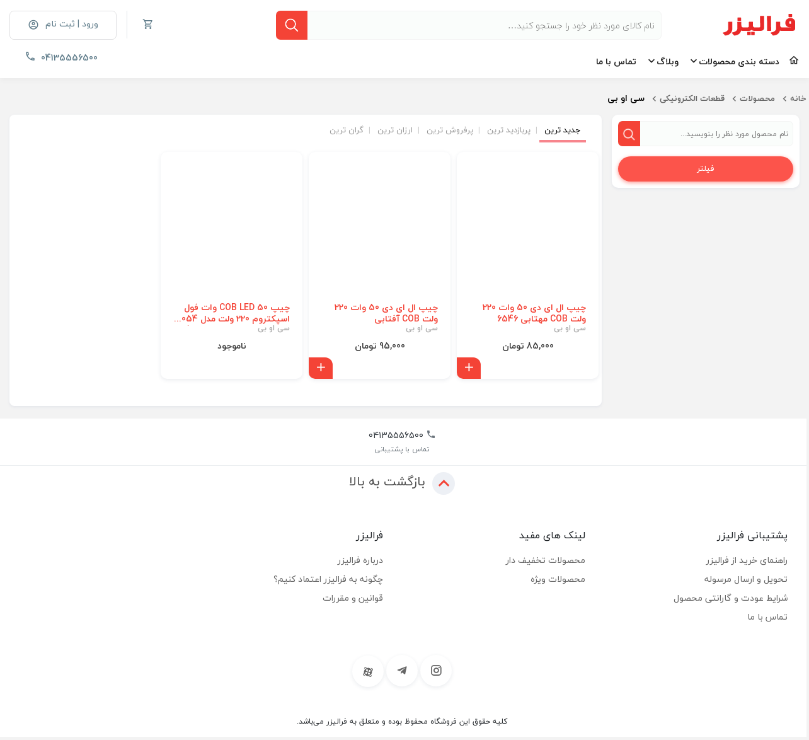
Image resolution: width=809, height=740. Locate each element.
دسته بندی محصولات (739, 61)
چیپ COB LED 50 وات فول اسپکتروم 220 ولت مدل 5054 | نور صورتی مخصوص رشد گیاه (231, 314)
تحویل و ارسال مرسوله (746, 579)
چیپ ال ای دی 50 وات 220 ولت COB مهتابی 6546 (534, 314)
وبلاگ (668, 61)
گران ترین (347, 130)
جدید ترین (562, 130)
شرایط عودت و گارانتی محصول (731, 598)
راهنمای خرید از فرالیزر (747, 561)
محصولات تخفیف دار (545, 561)
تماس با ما (616, 61)
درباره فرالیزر (360, 561)
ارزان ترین (395, 130)
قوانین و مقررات (353, 598)
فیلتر (705, 169)
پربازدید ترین (509, 130)
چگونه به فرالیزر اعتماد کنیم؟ (328, 579)
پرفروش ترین (450, 130)
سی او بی (570, 329)
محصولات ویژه (558, 579)
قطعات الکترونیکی (692, 98)
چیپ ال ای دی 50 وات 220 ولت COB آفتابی (386, 314)
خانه (798, 98)
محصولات (757, 98)
